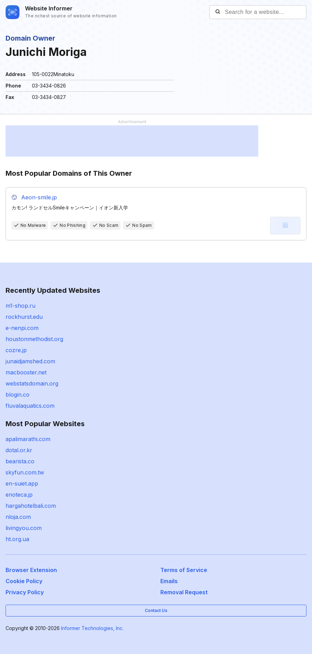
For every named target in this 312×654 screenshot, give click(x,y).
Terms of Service (183, 569)
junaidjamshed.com (30, 361)
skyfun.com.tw (25, 472)
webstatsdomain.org (32, 383)
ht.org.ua (17, 539)
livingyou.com (24, 527)
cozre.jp (16, 350)
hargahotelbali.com (31, 505)
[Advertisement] (132, 141)
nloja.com (18, 516)
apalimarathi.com (28, 439)
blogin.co (17, 394)
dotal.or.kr (19, 450)
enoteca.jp (19, 494)
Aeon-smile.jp (39, 197)
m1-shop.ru (20, 305)
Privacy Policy (25, 592)
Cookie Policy (24, 581)
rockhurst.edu (24, 316)
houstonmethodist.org (34, 339)
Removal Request (184, 592)
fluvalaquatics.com (30, 405)
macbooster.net (26, 372)
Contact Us (156, 610)
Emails (169, 581)
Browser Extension (31, 569)
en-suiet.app (22, 483)
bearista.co (20, 461)
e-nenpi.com (22, 327)
